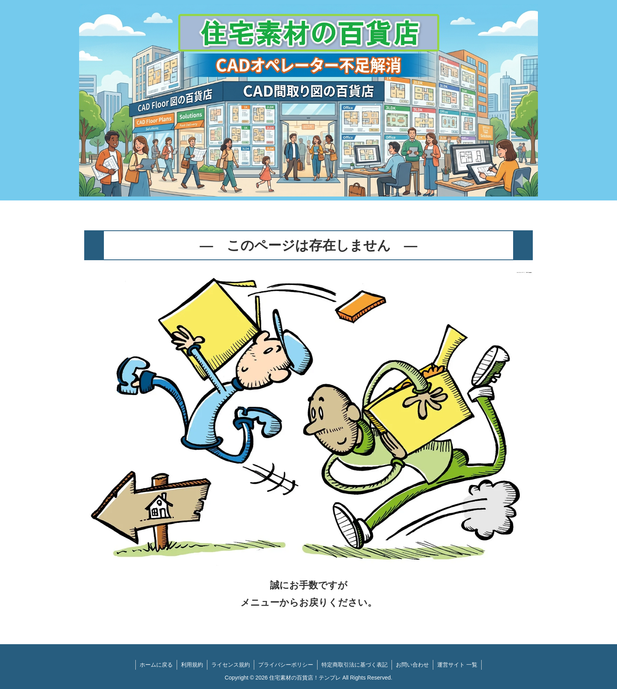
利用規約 (192, 664)
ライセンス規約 (230, 664)
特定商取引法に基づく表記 (354, 664)
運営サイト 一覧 (457, 664)
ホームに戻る (156, 664)
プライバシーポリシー (285, 664)
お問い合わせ (412, 664)
